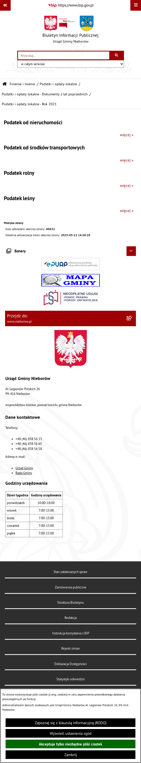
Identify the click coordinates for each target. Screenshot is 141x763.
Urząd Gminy (24, 468)
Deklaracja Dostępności (70, 664)
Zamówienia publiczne (70, 587)
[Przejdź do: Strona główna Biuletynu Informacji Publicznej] (4, 84)
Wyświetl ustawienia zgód (70, 733)
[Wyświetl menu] (135, 5)
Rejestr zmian (70, 648)
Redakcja (71, 618)
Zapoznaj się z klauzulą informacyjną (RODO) (70, 722)
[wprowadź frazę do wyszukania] (63, 55)
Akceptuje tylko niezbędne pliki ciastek (70, 744)
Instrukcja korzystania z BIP (70, 633)
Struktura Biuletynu (70, 602)
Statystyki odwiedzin (70, 679)
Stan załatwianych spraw (70, 572)
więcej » (126, 134)
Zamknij (70, 754)
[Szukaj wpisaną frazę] (117, 55)
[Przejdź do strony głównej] (70, 31)
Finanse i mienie (22, 84)
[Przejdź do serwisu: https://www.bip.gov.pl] (70, 5)
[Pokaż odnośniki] (5, 5)
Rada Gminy (23, 473)
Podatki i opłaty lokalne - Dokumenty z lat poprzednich (45, 94)
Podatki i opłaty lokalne (58, 84)
